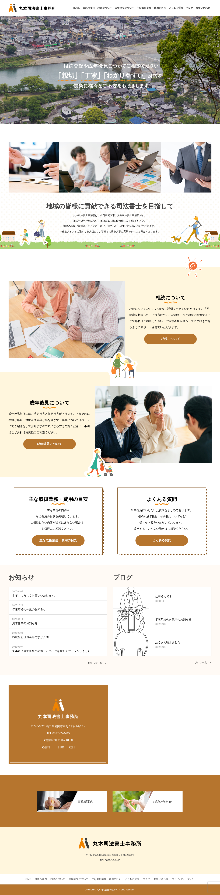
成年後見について (124, 7)
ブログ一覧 (201, 662)
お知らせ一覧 (95, 662)
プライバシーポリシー (184, 879)
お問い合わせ (202, 7)
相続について (104, 7)
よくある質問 (176, 7)
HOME (76, 7)
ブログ (189, 7)
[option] (110, 62)
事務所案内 (89, 7)
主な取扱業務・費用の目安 (151, 7)
